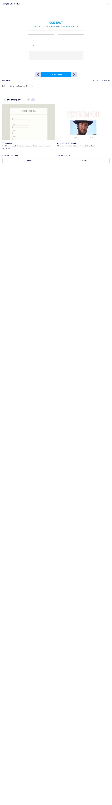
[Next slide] (33, 99)
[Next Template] (74, 74)
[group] (28, 134)
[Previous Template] (38, 74)
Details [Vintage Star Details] (28, 160)
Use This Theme (56, 74)
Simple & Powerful (11, 4)
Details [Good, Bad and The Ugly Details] (83, 160)
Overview (6, 81)
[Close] (107, 3)
